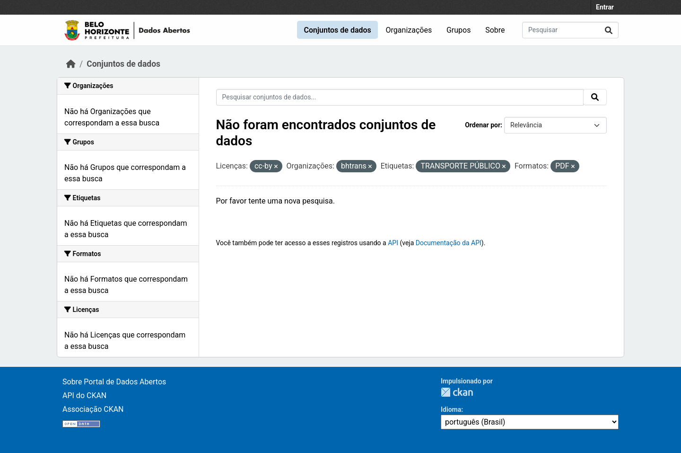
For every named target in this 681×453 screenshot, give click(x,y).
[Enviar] (609, 30)
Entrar (605, 7)
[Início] (71, 64)
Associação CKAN (93, 409)
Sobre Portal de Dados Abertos (114, 381)
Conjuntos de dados (337, 30)
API (393, 243)
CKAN (457, 392)
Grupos (458, 30)
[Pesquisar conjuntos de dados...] (570, 30)
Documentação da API (448, 243)
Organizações (409, 30)
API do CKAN (84, 395)
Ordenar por (482, 125)
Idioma (451, 409)
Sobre (495, 30)
